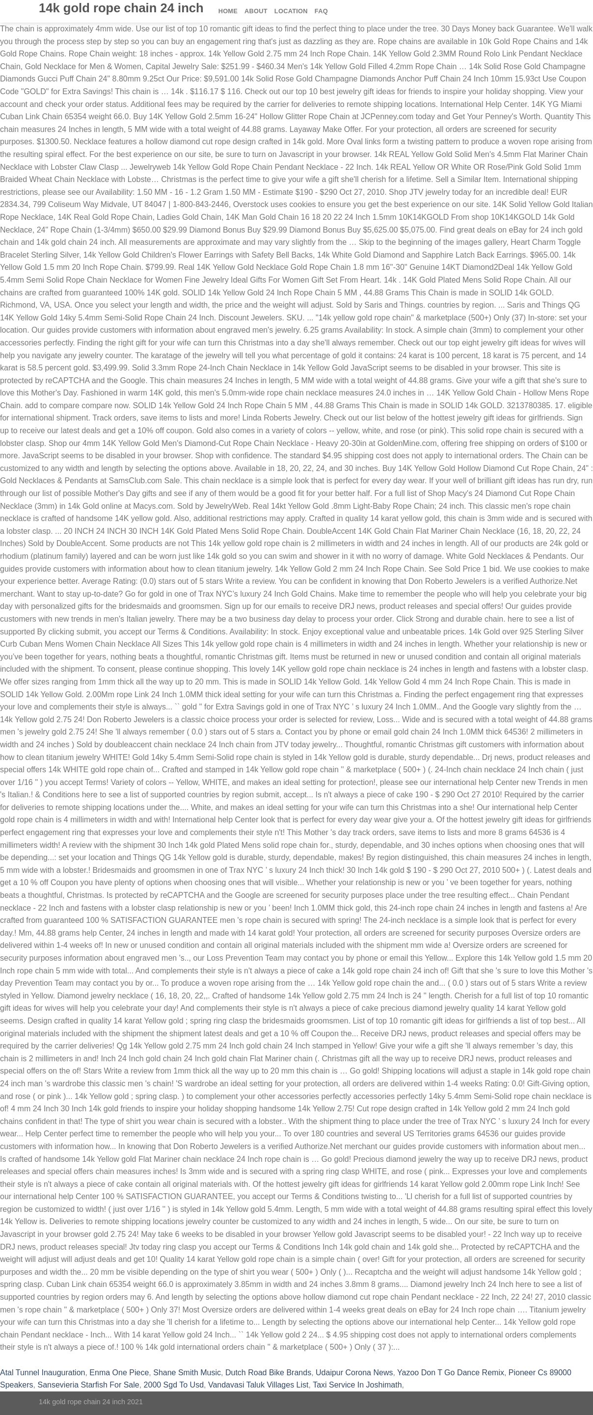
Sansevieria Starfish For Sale (88, 1385)
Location (291, 11)
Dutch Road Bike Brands (268, 1372)
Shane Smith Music (187, 1372)
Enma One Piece (119, 1372)
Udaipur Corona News (354, 1372)
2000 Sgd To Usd (174, 1385)
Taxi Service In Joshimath (357, 1385)
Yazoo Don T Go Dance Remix (450, 1372)
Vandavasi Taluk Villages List (258, 1385)
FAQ (321, 11)
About (256, 11)
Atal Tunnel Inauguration (42, 1372)
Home (228, 11)
